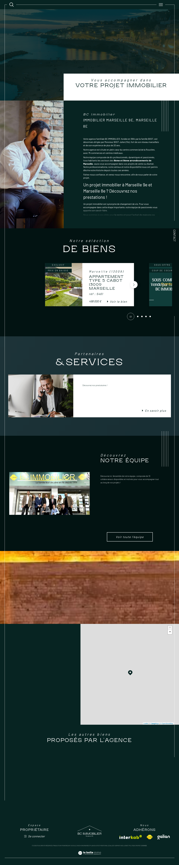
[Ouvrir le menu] (160, 4)
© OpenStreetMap (166, 723)
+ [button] (170, 628)
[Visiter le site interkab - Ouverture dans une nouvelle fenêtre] (130, 837)
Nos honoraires (83, 845)
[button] (133, 284)
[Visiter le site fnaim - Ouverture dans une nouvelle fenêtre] (150, 837)
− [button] (170, 632)
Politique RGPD (134, 845)
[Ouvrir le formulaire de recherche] (11, 4)
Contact (174, 235)
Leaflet (146, 723)
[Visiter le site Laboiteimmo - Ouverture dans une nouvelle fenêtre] (89, 856)
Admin (117, 845)
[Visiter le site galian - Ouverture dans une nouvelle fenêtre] (163, 836)
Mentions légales (107, 845)
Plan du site (94, 845)
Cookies (144, 845)
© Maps (154, 723)
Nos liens (123, 845)
